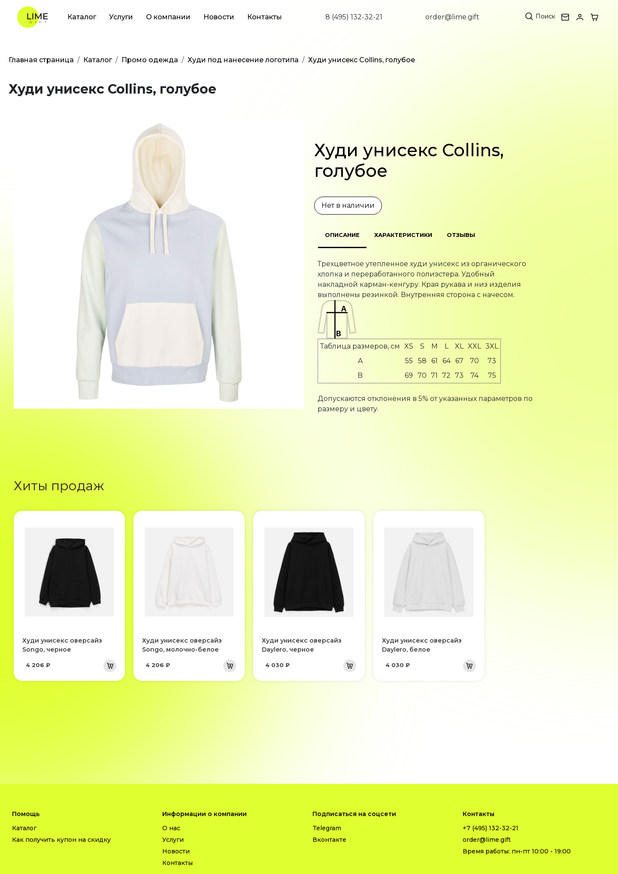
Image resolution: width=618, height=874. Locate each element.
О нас (171, 828)
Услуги (121, 17)
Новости (218, 17)
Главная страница (41, 60)
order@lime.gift (452, 17)
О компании (168, 17)
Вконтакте (329, 840)
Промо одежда (149, 60)
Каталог (81, 17)
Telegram (326, 828)
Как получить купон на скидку (61, 840)
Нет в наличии (348, 205)
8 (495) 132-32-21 (353, 17)
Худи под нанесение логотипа (243, 60)
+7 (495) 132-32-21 (490, 828)
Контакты (264, 17)
